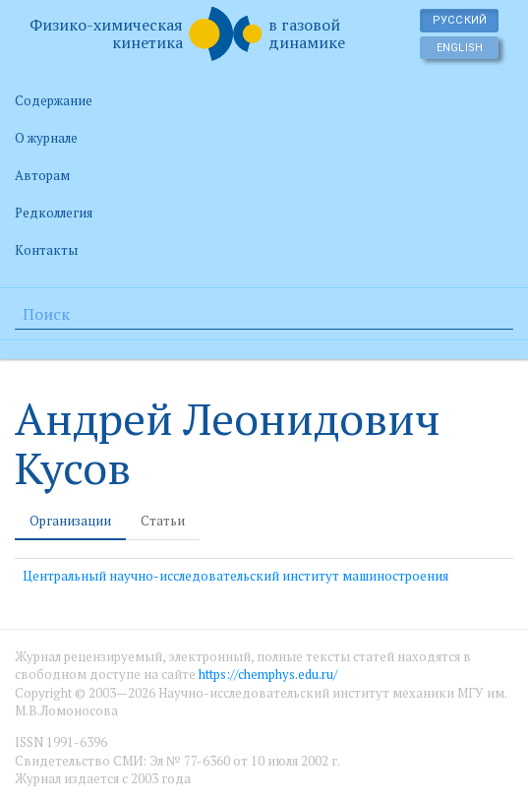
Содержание (53, 100)
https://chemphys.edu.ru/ (268, 674)
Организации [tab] (70, 520)
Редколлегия (53, 212)
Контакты (46, 250)
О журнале (46, 138)
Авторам (42, 175)
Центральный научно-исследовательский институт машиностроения (235, 576)
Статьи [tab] (163, 520)
